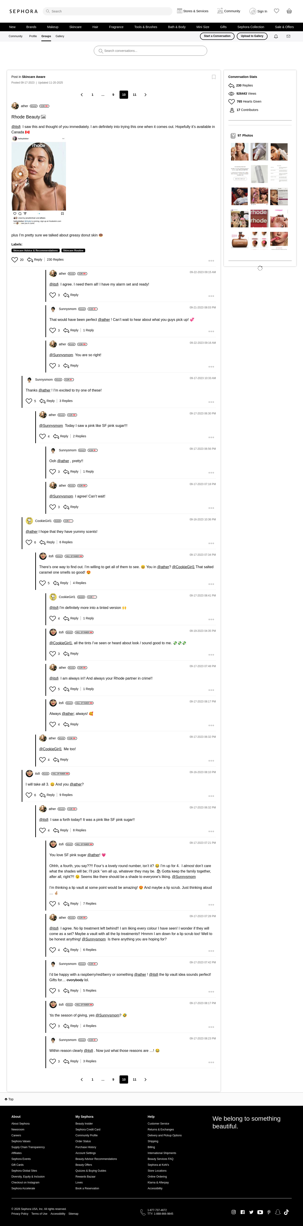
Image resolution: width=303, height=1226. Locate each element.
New (12, 27)
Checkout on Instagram (26, 1182)
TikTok (286, 1212)
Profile (33, 36)
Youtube (260, 1212)
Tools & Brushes (145, 27)
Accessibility (155, 1188)
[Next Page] (145, 94)
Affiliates (17, 1153)
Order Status (83, 1141)
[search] (107, 11)
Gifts (223, 27)
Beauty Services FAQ (161, 1159)
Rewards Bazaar (85, 1176)
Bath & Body (177, 27)
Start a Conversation (217, 36)
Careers (16, 1135)
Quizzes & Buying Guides (90, 1170)
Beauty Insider (84, 1123)
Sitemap (73, 1213)
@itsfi (16, 127)
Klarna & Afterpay (158, 1182)
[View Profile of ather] (29, 106)
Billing (151, 1147)
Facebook (242, 1212)
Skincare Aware (33, 77)
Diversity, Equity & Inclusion (28, 1176)
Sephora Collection (250, 27)
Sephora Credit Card (87, 1129)
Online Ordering (157, 1176)
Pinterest (269, 1212)
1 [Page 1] (93, 94)
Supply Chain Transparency (28, 1147)
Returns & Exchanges (161, 1129)
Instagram (234, 1212)
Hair (95, 27)
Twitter (251, 1212)
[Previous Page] (82, 94)
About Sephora (21, 1123)
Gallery (60, 36)
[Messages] (288, 36)
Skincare (75, 27)
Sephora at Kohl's (158, 1164)
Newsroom (18, 1129)
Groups (46, 36)
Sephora (23, 11)
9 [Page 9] (113, 94)
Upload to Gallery (252, 36)
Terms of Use (39, 1213)
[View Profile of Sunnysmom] (72, 309)
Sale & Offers (284, 27)
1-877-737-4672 (157, 1210)
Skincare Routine (73, 250)
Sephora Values (21, 1141)
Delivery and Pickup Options (165, 1135)
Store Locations (157, 1170)
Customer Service (158, 1123)
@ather (104, 320)
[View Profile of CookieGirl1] (48, 521)
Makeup (53, 27)
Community (16, 36)
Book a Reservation (87, 1188)
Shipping (153, 1141)
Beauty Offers (83, 1164)
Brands (31, 27)
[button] (39, 180)
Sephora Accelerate (23, 1188)
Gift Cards (18, 1164)
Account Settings (85, 1153)
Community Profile (86, 1135)
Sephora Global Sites (24, 1170)
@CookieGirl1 (183, 567)
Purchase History (85, 1147)
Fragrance (116, 27)
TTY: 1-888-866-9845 (160, 1213)
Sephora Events (21, 1159)
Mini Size (203, 27)
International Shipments (162, 1153)
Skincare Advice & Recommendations (35, 250)
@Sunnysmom (61, 355)
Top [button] (11, 1099)
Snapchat (278, 1212)
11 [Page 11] (134, 94)
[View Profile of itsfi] (56, 556)
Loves (79, 1182)
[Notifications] (276, 36)
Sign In (262, 11)
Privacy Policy (20, 1213)
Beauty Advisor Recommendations (96, 1159)
